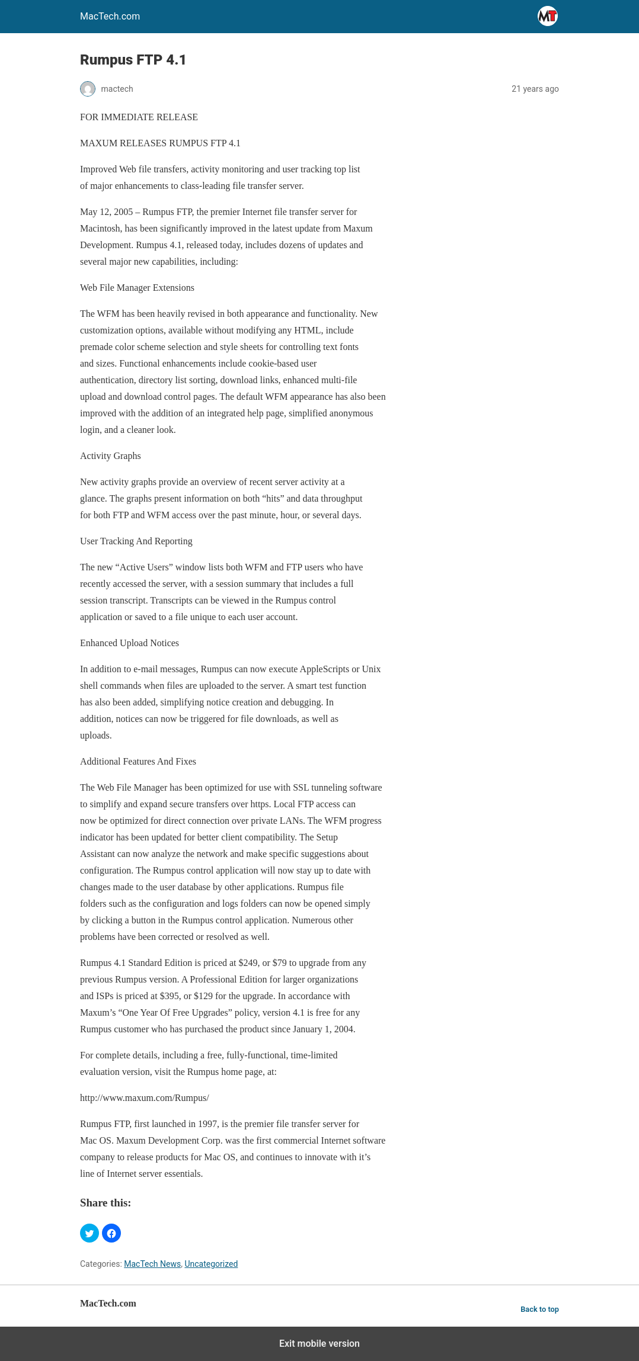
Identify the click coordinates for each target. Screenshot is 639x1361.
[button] (89, 1233)
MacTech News (152, 1264)
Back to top (539, 1309)
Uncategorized (211, 1264)
